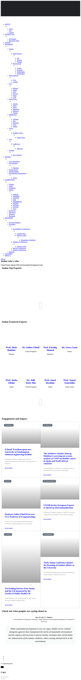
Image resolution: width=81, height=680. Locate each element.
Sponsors (12, 214)
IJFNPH (15, 203)
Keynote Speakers (15, 222)
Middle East (13, 115)
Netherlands (21, 72)
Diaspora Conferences (20, 242)
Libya (15, 107)
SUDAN (7, 42)
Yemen (15, 126)
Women (11, 184)
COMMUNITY (10, 180)
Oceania (11, 150)
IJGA (14, 209)
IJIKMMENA (17, 202)
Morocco (16, 111)
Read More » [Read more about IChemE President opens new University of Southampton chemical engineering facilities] (9, 468)
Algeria (15, 104)
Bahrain (15, 88)
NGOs (15, 178)
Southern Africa (18, 133)
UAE (14, 97)
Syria (14, 125)
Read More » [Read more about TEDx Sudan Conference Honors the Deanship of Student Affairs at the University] (48, 579)
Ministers (16, 168)
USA (14, 80)
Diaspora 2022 (21, 246)
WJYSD (15, 207)
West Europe (17, 63)
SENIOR (8, 157)
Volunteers (12, 188)
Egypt (15, 105)
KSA (14, 92)
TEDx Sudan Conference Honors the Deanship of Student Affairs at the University (59, 565)
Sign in (3, 259)
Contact (11, 32)
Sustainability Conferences (21, 229)
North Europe (17, 53)
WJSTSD (16, 198)
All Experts (12, 39)
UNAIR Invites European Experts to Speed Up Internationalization (59, 506)
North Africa (13, 99)
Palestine (16, 123)
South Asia (16, 144)
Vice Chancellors (14, 161)
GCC (10, 84)
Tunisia (15, 113)
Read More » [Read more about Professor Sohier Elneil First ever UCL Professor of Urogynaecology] (9, 528)
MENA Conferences (19, 248)
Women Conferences (19, 250)
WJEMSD (16, 196)
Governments (13, 163)
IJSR (14, 200)
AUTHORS (8, 254)
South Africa (21, 137)
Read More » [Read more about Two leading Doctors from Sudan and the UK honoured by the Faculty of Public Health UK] (9, 605)
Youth (11, 186)
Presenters (12, 224)
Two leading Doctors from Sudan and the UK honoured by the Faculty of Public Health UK (20, 591)
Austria (19, 68)
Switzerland (21, 74)
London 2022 (21, 233)
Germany (20, 70)
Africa (11, 128)
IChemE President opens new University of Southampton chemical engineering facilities (18, 452)
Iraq (14, 121)
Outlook (15, 194)
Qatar (15, 95)
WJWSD (16, 205)
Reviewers (12, 211)
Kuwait (15, 94)
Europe (11, 49)
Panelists (12, 252)
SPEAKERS (9, 218)
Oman (15, 90)
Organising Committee (28, 240)
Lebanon (16, 119)
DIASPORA (9, 44)
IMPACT (8, 255)
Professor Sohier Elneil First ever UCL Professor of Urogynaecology (20, 515)
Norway (19, 60)
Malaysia (20, 148)
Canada (15, 82)
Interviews (12, 212)
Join (10, 31)
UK (18, 58)
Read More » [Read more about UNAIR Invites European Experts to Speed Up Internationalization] (48, 519)
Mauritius (16, 109)
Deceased (12, 216)
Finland (19, 62)
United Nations (14, 171)
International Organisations (17, 173)
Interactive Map (14, 41)
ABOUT (7, 24)
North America (14, 75)
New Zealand (17, 155)
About (11, 29)
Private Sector (13, 170)
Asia (10, 139)
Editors (11, 190)
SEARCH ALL (10, 34)
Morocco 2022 (21, 235)
